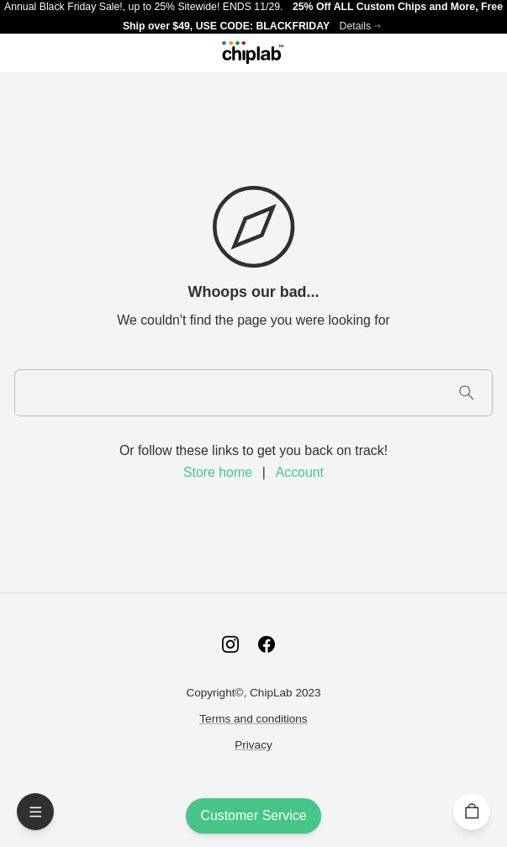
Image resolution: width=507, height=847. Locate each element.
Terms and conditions (253, 718)
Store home (217, 472)
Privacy (253, 744)
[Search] (466, 392)
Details (356, 26)
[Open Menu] (35, 811)
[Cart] (471, 811)
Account (300, 472)
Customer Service (253, 816)
